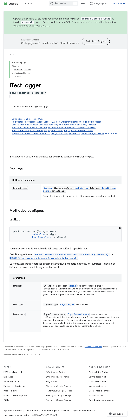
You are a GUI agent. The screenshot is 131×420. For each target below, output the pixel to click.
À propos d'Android (13, 411)
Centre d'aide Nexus (98, 381)
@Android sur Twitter (55, 372)
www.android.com (97, 386)
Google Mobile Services (99, 390)
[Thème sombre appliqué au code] (119, 228)
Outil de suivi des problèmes (101, 400)
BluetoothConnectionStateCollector (29, 127)
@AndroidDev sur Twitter (57, 376)
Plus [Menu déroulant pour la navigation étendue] (27, 3)
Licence (65, 411)
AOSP (11, 54)
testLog (48, 188)
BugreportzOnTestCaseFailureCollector (31, 133)
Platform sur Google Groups (59, 390)
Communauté (31, 411)
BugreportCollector (53, 130)
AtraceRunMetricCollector (65, 121)
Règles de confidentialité (84, 411)
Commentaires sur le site (17, 415)
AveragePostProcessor (90, 121)
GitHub (7, 400)
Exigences (8, 376)
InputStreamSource (42, 237)
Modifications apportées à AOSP (31, 25)
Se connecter (119, 3)
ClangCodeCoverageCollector (65, 133)
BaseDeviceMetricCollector (25, 124)
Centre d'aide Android (99, 372)
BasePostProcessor (48, 124)
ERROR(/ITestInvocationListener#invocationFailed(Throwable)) (72, 254)
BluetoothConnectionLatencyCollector (77, 124)
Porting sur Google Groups (58, 400)
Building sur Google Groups (58, 395)
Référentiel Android (13, 372)
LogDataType (81, 188)
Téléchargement (11, 381)
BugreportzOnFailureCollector (78, 130)
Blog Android (52, 381)
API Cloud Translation (67, 43)
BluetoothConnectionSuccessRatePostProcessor (71, 127)
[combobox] (63, 3)
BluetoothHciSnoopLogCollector (27, 130)
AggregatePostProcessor (24, 121)
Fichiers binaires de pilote (15, 395)
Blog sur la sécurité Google (58, 386)
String (72, 285)
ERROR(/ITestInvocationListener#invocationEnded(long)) (43, 258)
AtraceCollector (44, 121)
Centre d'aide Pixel (97, 376)
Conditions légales (50, 411)
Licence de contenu (93, 346)
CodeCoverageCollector (92, 133)
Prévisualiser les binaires (14, 386)
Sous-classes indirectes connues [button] (65, 126)
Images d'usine (10, 390)
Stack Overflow (96, 395)
